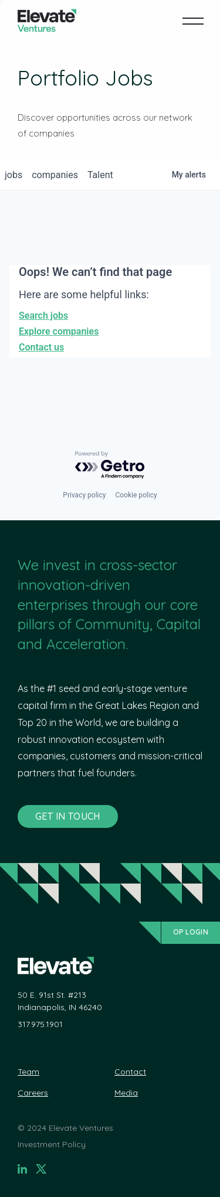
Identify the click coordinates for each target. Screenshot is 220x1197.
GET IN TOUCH (67, 816)
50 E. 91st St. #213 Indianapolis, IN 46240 (60, 1001)
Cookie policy (136, 495)
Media (126, 1092)
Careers (33, 1092)
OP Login (190, 931)
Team (28, 1071)
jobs (13, 174)
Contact (130, 1071)
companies (55, 174)
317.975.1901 (40, 1024)
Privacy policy (84, 495)
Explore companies (59, 331)
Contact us (41, 347)
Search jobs (43, 315)
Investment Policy (52, 1144)
